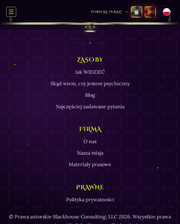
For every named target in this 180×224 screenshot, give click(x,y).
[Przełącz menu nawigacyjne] (11, 12)
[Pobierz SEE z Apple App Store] (136, 11)
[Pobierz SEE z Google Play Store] (150, 11)
